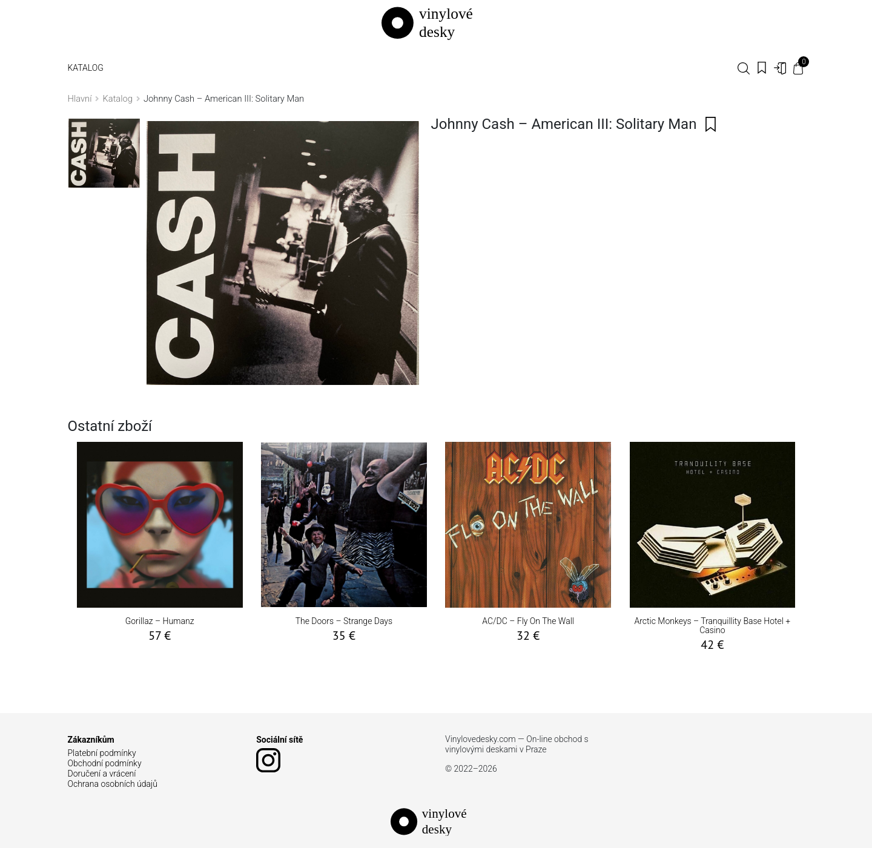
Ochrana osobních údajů (112, 784)
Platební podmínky (102, 753)
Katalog (86, 68)
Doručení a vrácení (102, 773)
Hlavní (80, 98)
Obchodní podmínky (105, 763)
